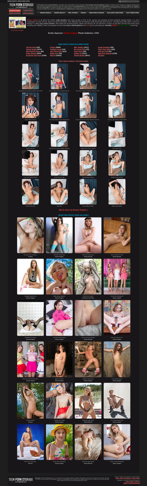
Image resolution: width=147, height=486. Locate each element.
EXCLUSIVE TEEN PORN (115, 13)
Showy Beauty (79, 55)
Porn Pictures (15, 10)
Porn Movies (28, 10)
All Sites (101, 55)
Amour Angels (31, 49)
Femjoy (53, 47)
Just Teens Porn (56, 51)
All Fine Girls (31, 47)
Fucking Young (55, 49)
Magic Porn (54, 53)
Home (61, 61)
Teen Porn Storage (105, 53)
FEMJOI (83, 13)
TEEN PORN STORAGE (96, 13)
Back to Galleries (69, 61)
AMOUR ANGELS (45, 13)
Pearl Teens (78, 51)
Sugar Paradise (104, 47)
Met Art (53, 55)
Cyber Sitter (136, 478)
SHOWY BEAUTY (59, 13)
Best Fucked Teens (33, 51)
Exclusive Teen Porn (34, 55)
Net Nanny (127, 478)
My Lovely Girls (80, 49)
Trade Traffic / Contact (132, 481)
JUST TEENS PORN (132, 13)
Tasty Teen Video (104, 49)
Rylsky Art (78, 53)
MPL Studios (79, 47)
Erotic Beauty (31, 53)
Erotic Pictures (14, 13)
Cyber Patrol (119, 478)
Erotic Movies (28, 13)
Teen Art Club (103, 51)
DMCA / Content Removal (131, 483)
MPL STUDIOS (73, 13)
